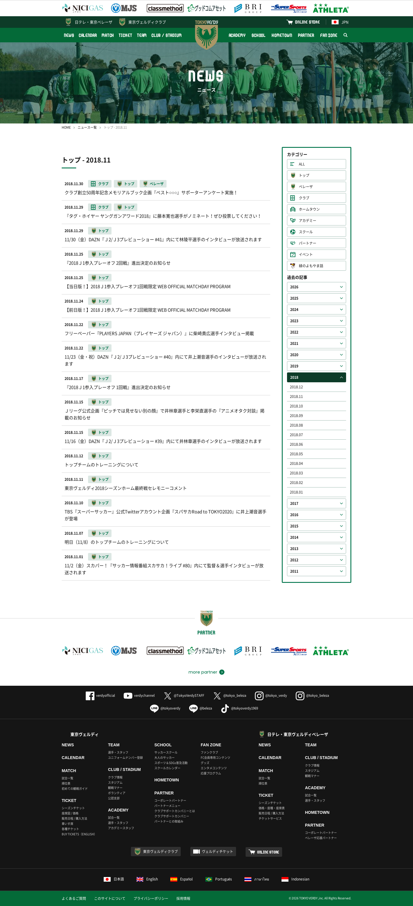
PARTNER (306, 35)
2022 (294, 332)
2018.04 (296, 463)
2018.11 (296, 396)
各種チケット (70, 829)
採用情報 (183, 898)
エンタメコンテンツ (214, 768)
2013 (294, 548)
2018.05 (296, 453)
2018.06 (296, 444)
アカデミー (307, 220)
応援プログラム (211, 773)
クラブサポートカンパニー (171, 816)
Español (181, 879)
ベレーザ (306, 186)
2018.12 (296, 387)
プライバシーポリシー (151, 898)
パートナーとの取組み (168, 821)
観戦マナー (115, 787)
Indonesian (295, 879)
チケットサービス (270, 818)
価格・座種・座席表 (272, 808)
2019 (294, 366)
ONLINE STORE (307, 22)
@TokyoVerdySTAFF (183, 695)
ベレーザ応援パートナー (321, 838)
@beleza (200, 708)
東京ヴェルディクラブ (147, 22)
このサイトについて (109, 898)
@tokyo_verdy (271, 695)
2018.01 (296, 492)
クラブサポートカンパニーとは (174, 811)
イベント (306, 254)
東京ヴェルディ (84, 734)
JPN (340, 22)
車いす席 (67, 823)
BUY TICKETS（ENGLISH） (79, 834)
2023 (294, 320)
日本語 (114, 879)
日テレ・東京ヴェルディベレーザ (297, 734)
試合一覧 (67, 778)
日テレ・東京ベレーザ (93, 22)
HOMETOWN (282, 35)
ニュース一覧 (87, 127)
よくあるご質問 (74, 898)
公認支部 (114, 798)
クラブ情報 (115, 777)
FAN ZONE (328, 35)
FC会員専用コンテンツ (215, 757)
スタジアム (115, 782)
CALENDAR (88, 35)
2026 (294, 287)
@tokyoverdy (165, 708)
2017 (294, 503)
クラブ (304, 198)
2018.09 (296, 415)
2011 (294, 571)
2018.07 (296, 434)
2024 (294, 309)
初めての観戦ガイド (75, 788)
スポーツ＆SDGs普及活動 (171, 763)
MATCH (108, 35)
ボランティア (116, 793)
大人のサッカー (164, 757)
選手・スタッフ (118, 752)
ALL (302, 164)
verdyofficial (100, 695)
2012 (294, 560)
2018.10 (296, 406)
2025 (294, 298)
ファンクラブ (209, 752)
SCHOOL (259, 35)
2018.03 (296, 473)
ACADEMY (237, 35)
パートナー (307, 243)
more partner (203, 672)
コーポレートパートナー (170, 800)
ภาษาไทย (256, 879)
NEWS (69, 35)
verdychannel (139, 695)
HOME (66, 127)
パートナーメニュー (167, 805)
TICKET (125, 35)
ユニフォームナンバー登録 (125, 757)
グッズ (205, 763)
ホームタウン (309, 209)
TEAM (142, 35)
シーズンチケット (73, 808)
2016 (294, 514)
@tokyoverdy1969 (239, 708)
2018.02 (296, 482)
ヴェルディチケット (217, 851)
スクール (306, 231)
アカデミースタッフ (121, 828)
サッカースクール (166, 752)
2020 (294, 354)
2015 (294, 526)
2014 (294, 537)
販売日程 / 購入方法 (74, 818)
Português (218, 879)
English (147, 879)
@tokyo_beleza (229, 695)
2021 (294, 343)
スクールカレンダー (167, 768)
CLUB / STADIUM (166, 35)
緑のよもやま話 (311, 265)
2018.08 (296, 425)
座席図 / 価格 (70, 813)
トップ (304, 175)
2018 (294, 377)
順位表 (66, 783)
